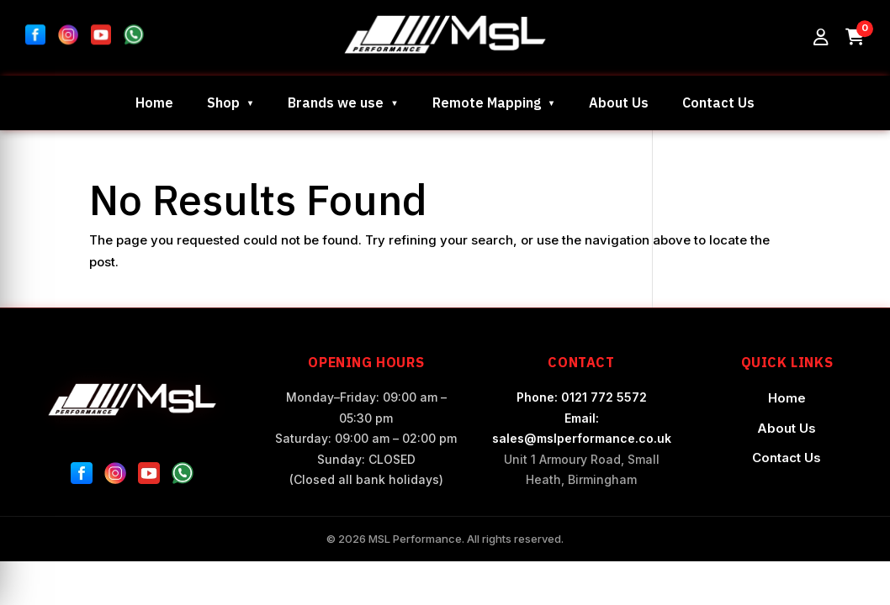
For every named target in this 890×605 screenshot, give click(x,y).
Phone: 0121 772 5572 (582, 397)
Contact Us (718, 102)
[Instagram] (115, 476)
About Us (619, 102)
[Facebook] (82, 476)
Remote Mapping (486, 102)
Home (154, 102)
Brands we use (336, 102)
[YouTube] (149, 476)
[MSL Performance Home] (131, 399)
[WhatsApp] (182, 476)
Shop (223, 102)
